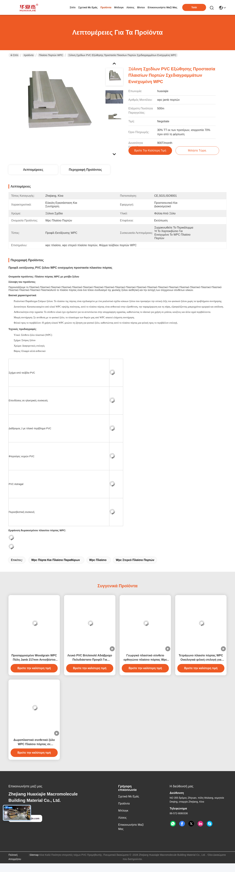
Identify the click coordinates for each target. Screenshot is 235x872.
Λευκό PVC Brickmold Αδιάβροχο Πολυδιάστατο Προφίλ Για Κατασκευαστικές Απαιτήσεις (89, 658)
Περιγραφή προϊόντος (85, 169)
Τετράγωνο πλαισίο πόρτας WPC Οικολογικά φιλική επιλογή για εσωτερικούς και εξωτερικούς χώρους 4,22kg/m (201, 658)
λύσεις (130, 7)
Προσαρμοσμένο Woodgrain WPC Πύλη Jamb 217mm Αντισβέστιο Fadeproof (34, 658)
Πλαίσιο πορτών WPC (51, 55)
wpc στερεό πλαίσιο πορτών (135, 559)
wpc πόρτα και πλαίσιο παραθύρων (55, 559)
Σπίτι (73, 7)
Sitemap (34, 854)
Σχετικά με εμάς (88, 7)
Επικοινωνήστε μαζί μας (162, 7)
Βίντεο (141, 7)
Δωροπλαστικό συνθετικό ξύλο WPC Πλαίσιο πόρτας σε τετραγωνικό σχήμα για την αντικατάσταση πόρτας (34, 742)
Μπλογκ (119, 7)
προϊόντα (105, 7)
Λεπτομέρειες (33, 169)
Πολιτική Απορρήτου (14, 857)
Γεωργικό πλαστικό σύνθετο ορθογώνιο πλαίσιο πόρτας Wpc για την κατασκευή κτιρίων (145, 658)
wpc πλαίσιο (98, 559)
